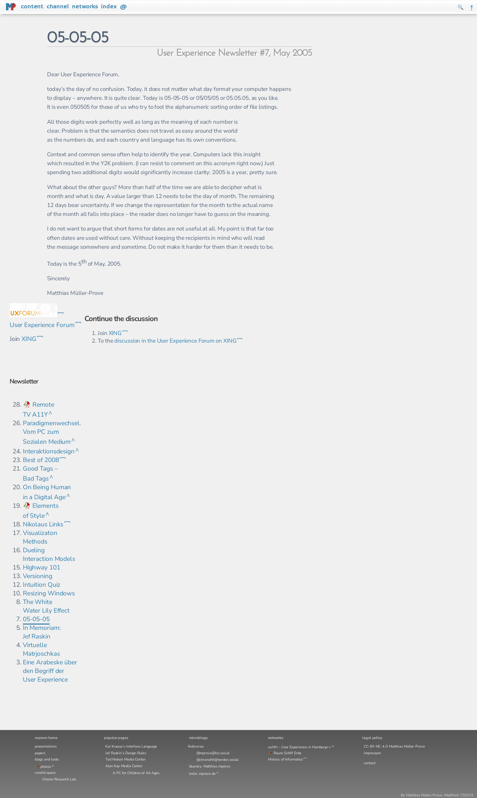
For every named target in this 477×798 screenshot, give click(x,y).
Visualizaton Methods (40, 537)
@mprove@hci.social (213, 753)
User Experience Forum (42, 325)
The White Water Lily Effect (46, 606)
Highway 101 (41, 567)
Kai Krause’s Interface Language (131, 746)
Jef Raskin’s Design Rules (125, 753)
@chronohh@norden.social (217, 759)
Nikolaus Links (43, 524)
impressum (372, 753)
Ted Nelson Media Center (125, 759)
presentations (46, 746)
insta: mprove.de (202, 773)
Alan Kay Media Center (123, 766)
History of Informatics (285, 759)
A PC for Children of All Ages (136, 772)
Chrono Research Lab (59, 779)
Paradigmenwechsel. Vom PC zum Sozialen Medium (52, 432)
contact (369, 763)
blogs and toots (47, 759)
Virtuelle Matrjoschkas (41, 649)
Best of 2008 (41, 460)
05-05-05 (36, 619)
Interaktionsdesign (49, 451)
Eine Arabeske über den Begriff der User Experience (50, 671)
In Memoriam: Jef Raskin (42, 632)
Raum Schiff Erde (287, 753)
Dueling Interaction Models (49, 554)
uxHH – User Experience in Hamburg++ (299, 747)
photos (45, 766)
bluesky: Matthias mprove (210, 766)
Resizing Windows (49, 593)
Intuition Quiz (42, 584)
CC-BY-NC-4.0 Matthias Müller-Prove (394, 746)
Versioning (37, 576)
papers (40, 753)
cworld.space (45, 772)
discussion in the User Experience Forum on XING (175, 341)
